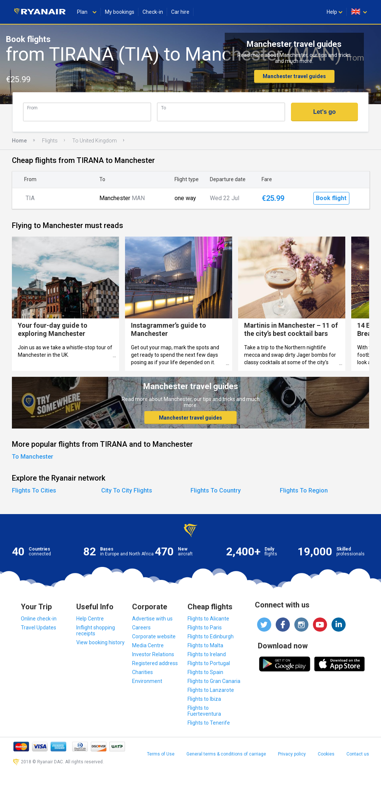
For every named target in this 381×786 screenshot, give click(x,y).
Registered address (155, 663)
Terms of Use (161, 754)
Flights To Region (304, 490)
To (163, 107)
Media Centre (148, 645)
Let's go (324, 112)
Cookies (326, 754)
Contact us (357, 754)
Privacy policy (292, 754)
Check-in (153, 12)
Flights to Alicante (208, 619)
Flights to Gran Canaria (214, 681)
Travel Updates (38, 628)
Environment (147, 681)
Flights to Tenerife (209, 723)
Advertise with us (152, 619)
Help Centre (90, 619)
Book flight (331, 198)
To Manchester (32, 456)
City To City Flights (126, 490)
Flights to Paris (205, 628)
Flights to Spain (205, 672)
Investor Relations (153, 654)
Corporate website (154, 636)
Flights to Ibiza (204, 699)
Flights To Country (215, 490)
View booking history (100, 642)
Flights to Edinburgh (211, 636)
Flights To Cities (34, 490)
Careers (141, 628)
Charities (142, 672)
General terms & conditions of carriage (226, 754)
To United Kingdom (94, 141)
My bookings (119, 12)
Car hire (180, 12)
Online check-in (39, 619)
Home (19, 141)
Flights (50, 141)
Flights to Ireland (207, 654)
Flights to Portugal (209, 663)
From (32, 107)
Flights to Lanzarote (211, 690)
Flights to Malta (205, 645)
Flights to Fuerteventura (204, 711)
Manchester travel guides (294, 76)
